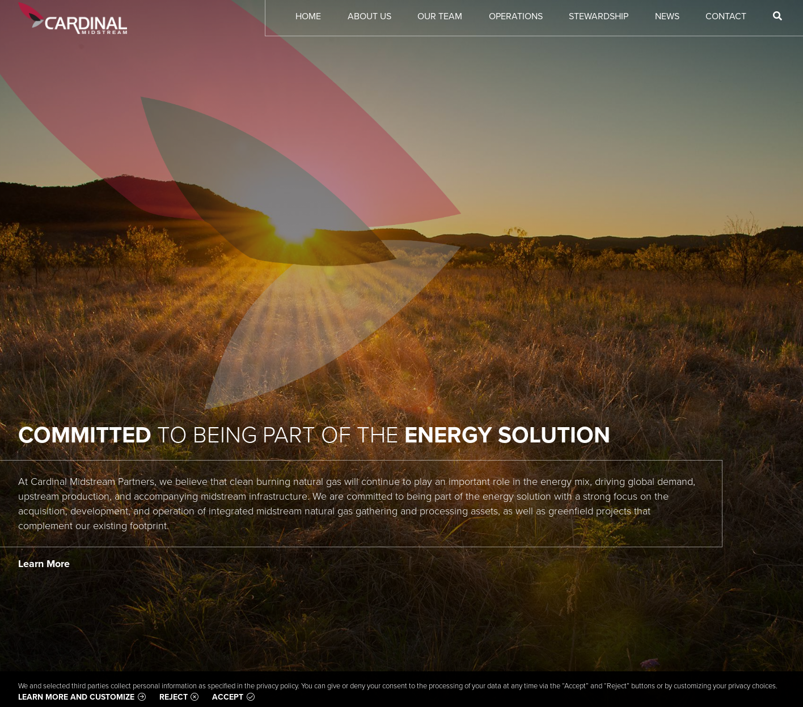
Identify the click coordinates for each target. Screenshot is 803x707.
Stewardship (598, 16)
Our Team (439, 16)
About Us (369, 16)
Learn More (44, 563)
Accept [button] (227, 697)
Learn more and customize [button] (76, 697)
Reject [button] (173, 697)
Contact (725, 16)
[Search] (777, 16)
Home (308, 16)
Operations (516, 16)
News (667, 16)
